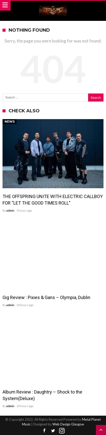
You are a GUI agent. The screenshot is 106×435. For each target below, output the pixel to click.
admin (10, 210)
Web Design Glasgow (68, 424)
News (10, 121)
